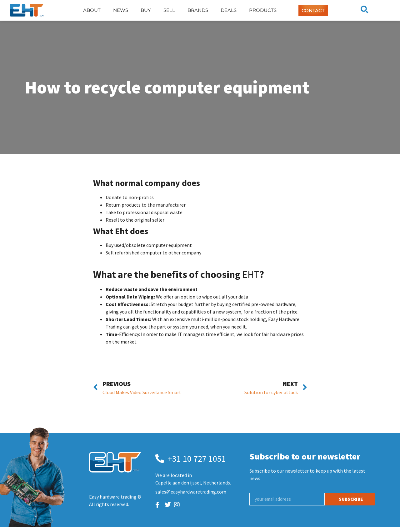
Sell (169, 10)
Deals (229, 10)
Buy (146, 10)
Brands (198, 10)
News (120, 10)
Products (263, 10)
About (92, 10)
